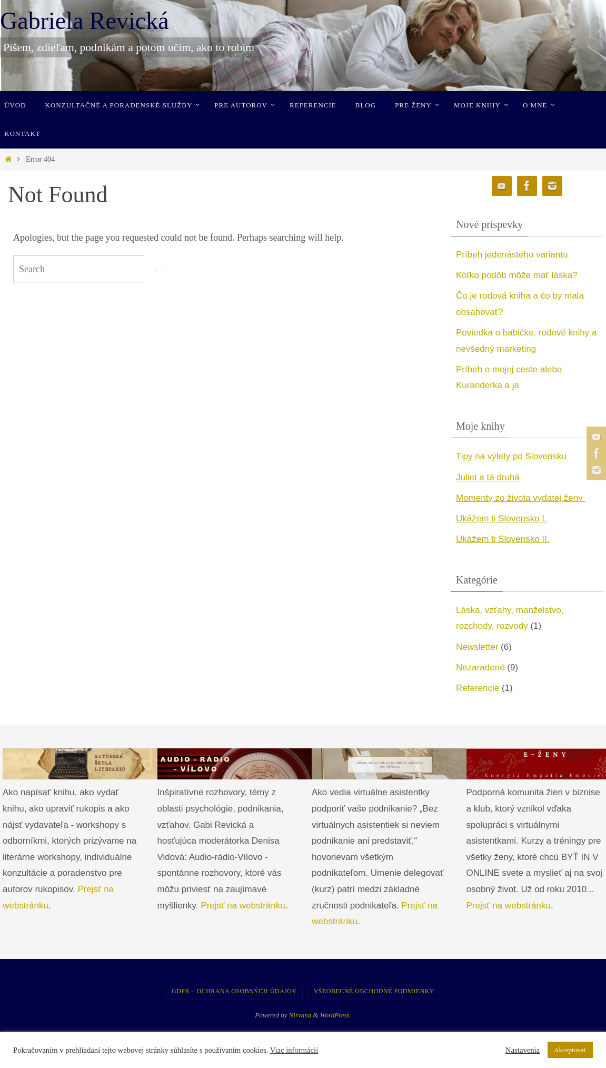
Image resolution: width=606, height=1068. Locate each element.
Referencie (477, 688)
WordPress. (335, 1015)
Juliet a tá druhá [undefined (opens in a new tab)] (488, 477)
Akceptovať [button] (570, 1050)
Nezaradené (480, 667)
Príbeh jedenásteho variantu (512, 255)
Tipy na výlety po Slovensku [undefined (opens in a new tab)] (512, 456)
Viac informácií (294, 1050)
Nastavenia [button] (522, 1050)
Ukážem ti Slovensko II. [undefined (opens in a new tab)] (503, 539)
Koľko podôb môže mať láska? (517, 275)
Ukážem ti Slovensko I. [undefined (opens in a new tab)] (501, 518)
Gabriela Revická (84, 20)
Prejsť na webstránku (243, 906)
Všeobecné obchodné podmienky (374, 991)
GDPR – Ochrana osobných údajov (234, 991)
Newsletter (477, 647)
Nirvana (300, 1015)
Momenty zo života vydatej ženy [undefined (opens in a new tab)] (520, 498)
